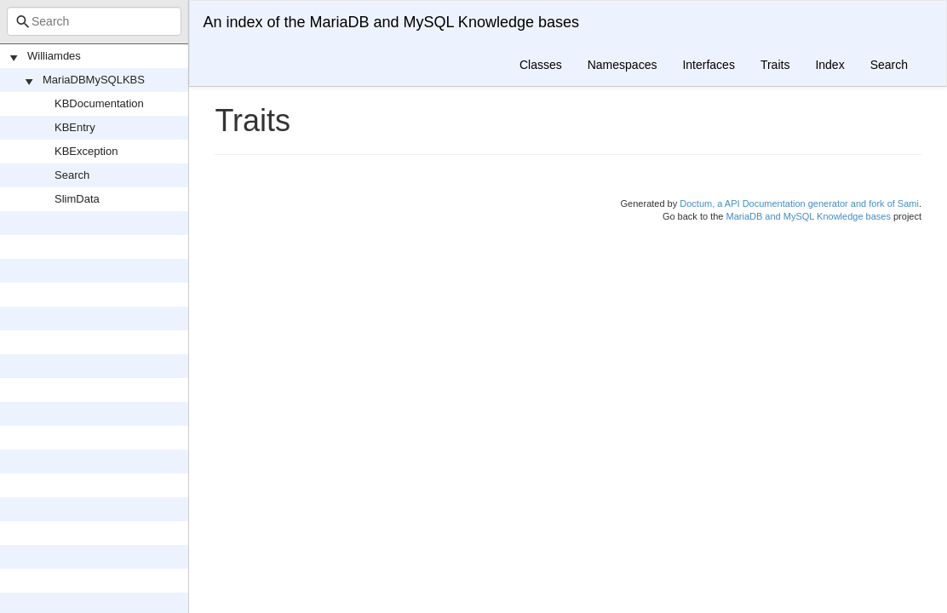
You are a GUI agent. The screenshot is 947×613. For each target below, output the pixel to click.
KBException (86, 151)
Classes (540, 65)
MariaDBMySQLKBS (94, 79)
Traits (774, 65)
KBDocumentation (99, 103)
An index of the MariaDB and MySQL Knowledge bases (391, 22)
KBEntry (75, 127)
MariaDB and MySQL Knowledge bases (808, 216)
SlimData (77, 198)
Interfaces (708, 65)
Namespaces (622, 65)
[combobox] (94, 21)
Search (72, 175)
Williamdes (54, 55)
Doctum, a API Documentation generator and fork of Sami (799, 203)
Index (829, 65)
